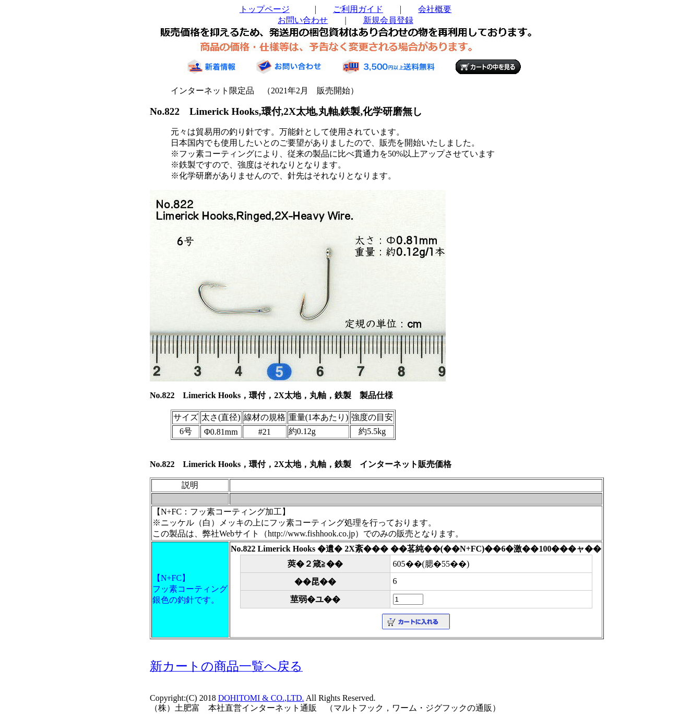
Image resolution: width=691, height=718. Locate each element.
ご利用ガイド (358, 9)
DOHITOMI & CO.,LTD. (261, 697)
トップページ (265, 9)
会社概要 (434, 9)
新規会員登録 (388, 20)
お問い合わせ (303, 20)
